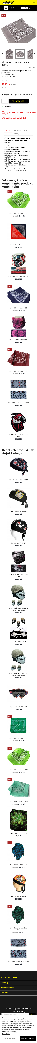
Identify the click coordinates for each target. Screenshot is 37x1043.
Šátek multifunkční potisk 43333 (18, 403)
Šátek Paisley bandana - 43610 (18, 308)
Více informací (6, 1033)
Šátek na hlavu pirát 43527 (18, 896)
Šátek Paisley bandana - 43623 (18, 371)
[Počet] (3, 101)
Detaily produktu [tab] (20, 130)
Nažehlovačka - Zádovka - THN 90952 (18, 435)
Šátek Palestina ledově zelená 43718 (18, 929)
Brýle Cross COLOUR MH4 (18, 707)
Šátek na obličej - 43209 (18, 641)
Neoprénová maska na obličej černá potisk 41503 (18, 609)
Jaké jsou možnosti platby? (14, 118)
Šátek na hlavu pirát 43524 (18, 543)
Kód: (29, 67)
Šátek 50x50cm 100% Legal (18, 833)
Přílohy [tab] (16, 134)
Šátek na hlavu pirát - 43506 (18, 480)
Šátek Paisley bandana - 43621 (18, 801)
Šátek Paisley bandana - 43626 (18, 738)
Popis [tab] (8, 130)
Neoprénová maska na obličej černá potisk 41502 (18, 674)
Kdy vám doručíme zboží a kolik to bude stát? (19, 113)
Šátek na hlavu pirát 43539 (18, 511)
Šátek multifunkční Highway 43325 (18, 276)
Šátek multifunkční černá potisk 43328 (18, 575)
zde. (15, 1031)
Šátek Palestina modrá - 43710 (18, 865)
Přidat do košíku (19, 101)
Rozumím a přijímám (27, 1038)
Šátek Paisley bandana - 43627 (18, 213)
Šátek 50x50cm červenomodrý (18, 245)
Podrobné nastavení (10, 1038)
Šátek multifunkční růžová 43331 (18, 340)
